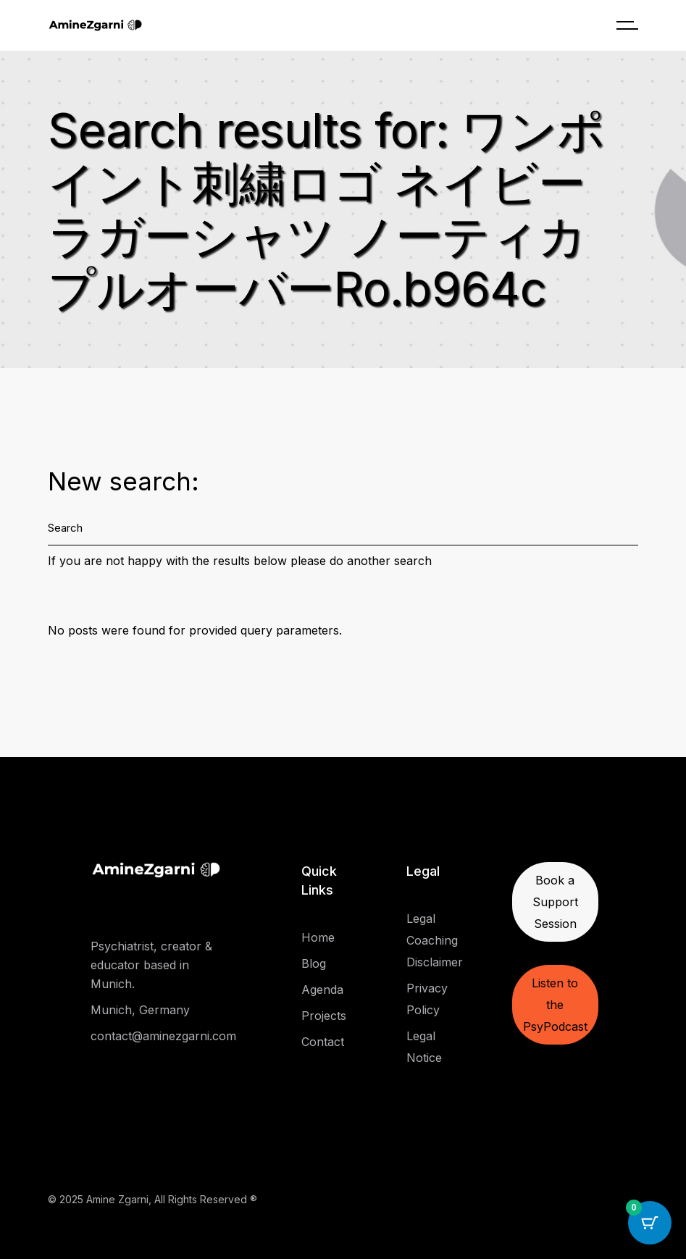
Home (318, 937)
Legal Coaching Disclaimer (434, 940)
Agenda (322, 989)
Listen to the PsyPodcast (555, 1005)
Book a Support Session (555, 902)
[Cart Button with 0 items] (650, 1223)
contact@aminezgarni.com (163, 1036)
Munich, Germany (140, 1010)
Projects (323, 1015)
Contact (322, 1041)
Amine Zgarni (117, 1199)
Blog (313, 963)
